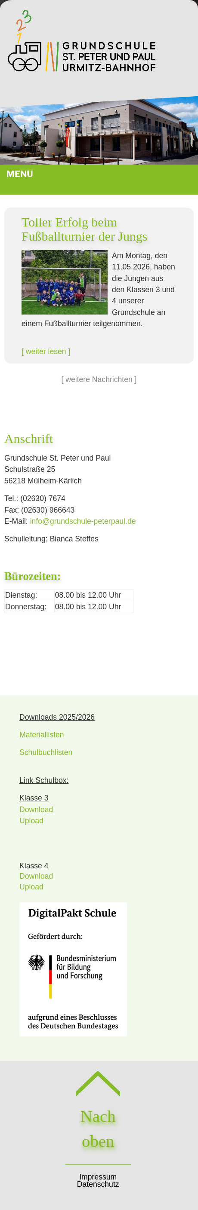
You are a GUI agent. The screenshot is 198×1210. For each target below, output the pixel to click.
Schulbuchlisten (45, 752)
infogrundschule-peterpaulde (83, 521)
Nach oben (98, 1116)
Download (36, 809)
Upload (31, 820)
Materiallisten (41, 734)
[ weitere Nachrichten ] (98, 379)
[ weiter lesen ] (46, 351)
